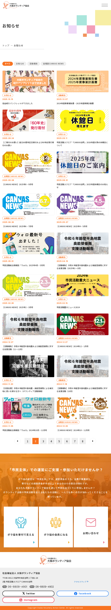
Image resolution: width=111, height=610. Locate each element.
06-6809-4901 (17, 587)
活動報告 (34, 63)
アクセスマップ (80, 581)
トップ (5, 45)
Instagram (30, 600)
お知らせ (20, 63)
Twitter (30, 593)
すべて (8, 63)
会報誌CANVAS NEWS (53, 63)
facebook (85, 593)
